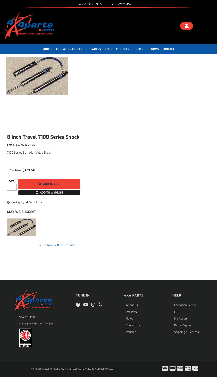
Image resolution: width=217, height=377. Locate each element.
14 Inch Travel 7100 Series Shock (57, 245)
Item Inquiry (17, 202)
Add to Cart (52, 184)
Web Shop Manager (104, 369)
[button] (47, 49)
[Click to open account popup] (186, 26)
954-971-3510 (27, 317)
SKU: (9, 144)
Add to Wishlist (51, 192)
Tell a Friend (36, 202)
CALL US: (91, 4)
